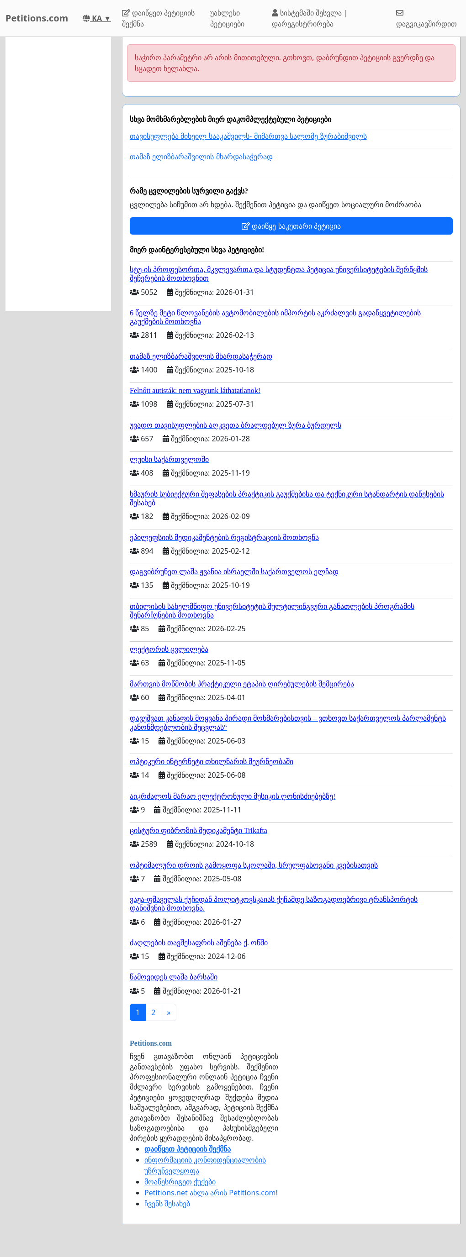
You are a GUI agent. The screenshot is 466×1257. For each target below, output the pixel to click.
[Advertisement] (58, 174)
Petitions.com (36, 18)
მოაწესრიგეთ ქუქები (180, 1182)
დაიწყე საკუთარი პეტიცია (291, 226)
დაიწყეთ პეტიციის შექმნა (158, 18)
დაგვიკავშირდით (426, 19)
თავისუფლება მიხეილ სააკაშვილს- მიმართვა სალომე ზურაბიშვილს (248, 136)
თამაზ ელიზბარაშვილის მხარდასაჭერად (201, 157)
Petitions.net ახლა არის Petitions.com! (211, 1193)
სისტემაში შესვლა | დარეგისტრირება (310, 18)
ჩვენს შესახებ (167, 1204)
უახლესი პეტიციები (227, 18)
